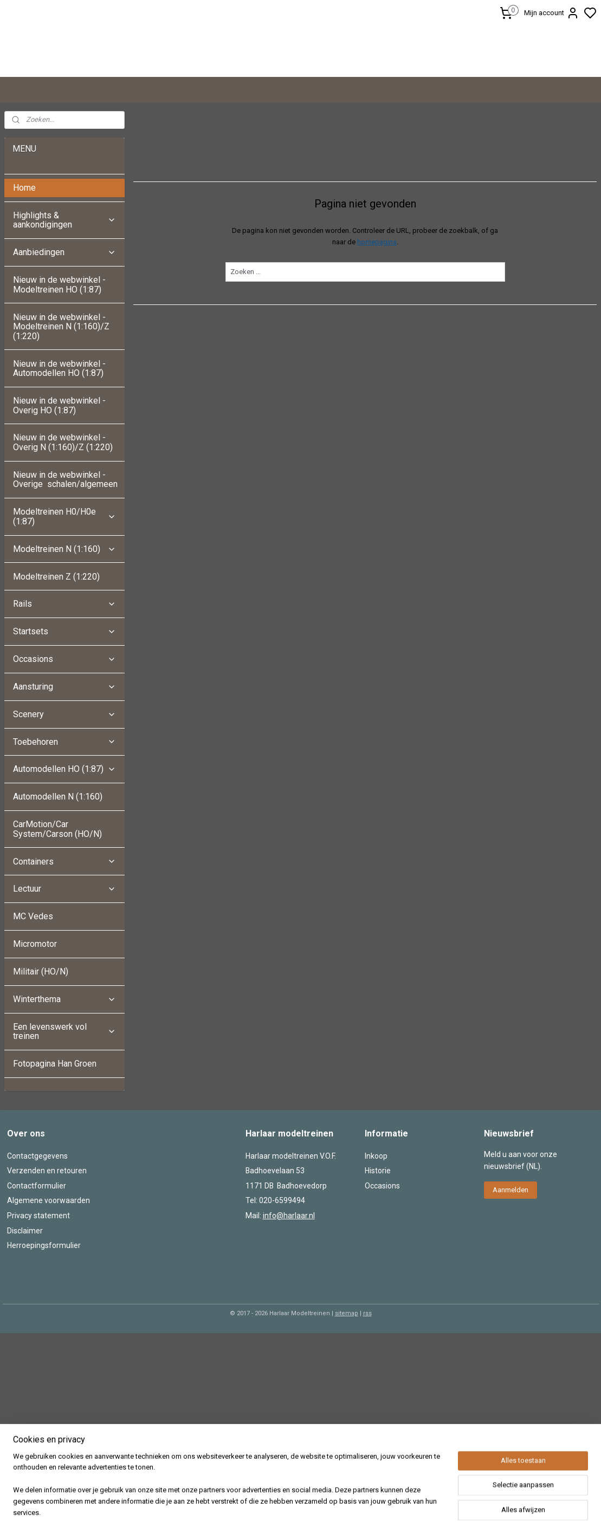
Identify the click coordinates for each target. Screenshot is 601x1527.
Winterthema (64, 1080)
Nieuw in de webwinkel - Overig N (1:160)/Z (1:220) (64, 524)
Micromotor (35, 1025)
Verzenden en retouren (47, 1251)
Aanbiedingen (64, 333)
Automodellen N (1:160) (57, 878)
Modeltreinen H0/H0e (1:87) (64, 598)
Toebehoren (64, 823)
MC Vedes (33, 997)
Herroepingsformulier (44, 1326)
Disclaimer (25, 1312)
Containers (64, 943)
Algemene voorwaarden (48, 1281)
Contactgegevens (37, 1237)
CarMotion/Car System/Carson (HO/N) (57, 910)
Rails (64, 685)
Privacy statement (38, 1296)
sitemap (346, 1394)
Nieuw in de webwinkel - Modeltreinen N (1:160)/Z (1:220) (61, 408)
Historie (378, 1251)
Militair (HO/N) (40, 1053)
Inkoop (376, 1237)
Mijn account (551, 13)
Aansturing (64, 768)
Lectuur (64, 970)
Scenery (64, 795)
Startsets (64, 712)
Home (24, 269)
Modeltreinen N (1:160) (64, 630)
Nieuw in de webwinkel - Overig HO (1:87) (59, 487)
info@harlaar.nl (289, 1296)
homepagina (376, 323)
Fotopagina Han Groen (54, 1145)
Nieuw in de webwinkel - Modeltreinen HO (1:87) (59, 366)
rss (367, 1394)
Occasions (64, 740)
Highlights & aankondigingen (64, 301)
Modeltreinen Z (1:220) (56, 658)
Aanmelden (510, 1271)
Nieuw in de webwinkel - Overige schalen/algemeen (65, 561)
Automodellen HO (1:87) (64, 850)
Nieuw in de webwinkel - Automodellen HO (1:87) (59, 450)
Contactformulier (36, 1267)
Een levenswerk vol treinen (64, 1113)
